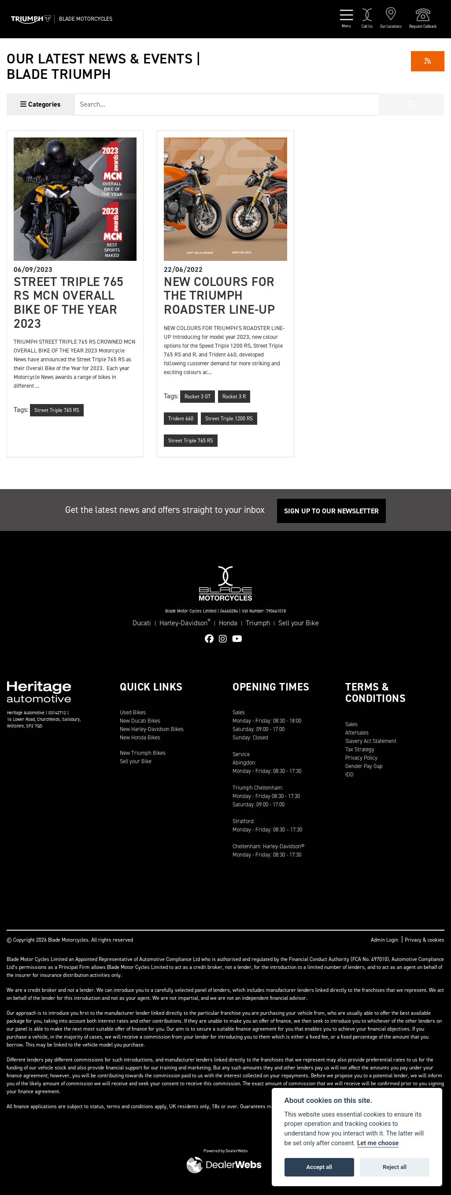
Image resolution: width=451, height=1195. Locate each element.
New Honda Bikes (140, 737)
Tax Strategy (359, 749)
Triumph (258, 622)
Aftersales (357, 732)
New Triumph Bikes (143, 753)
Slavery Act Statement (370, 741)
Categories (40, 104)
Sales (351, 724)
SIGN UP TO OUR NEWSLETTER (331, 511)
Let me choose (378, 1143)
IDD (349, 774)
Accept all (319, 1167)
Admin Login (384, 939)
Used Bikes (133, 712)
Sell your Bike (298, 622)
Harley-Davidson (185, 622)
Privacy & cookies (424, 939)
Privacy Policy (361, 757)
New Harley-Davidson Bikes (152, 729)
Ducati (142, 622)
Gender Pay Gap (364, 766)
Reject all (395, 1167)
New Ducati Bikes (140, 720)
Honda (228, 622)
